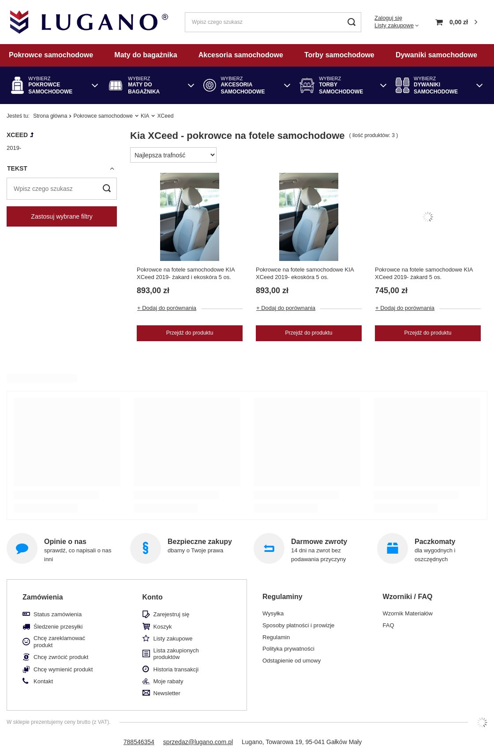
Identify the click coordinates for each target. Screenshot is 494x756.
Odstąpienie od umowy (291, 660)
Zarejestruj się (171, 614)
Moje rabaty (168, 681)
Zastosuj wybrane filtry (61, 216)
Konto (152, 597)
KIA (145, 116)
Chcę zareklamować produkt (59, 641)
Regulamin (276, 637)
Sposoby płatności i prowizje (298, 625)
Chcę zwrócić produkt (61, 657)
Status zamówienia (58, 614)
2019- (14, 148)
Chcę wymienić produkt (63, 669)
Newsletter (166, 693)
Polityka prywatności (288, 648)
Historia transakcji (176, 669)
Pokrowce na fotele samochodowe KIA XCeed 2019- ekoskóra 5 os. (305, 273)
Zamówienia (42, 597)
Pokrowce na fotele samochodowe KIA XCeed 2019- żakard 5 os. (424, 273)
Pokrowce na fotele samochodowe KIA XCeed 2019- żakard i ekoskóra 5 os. (186, 273)
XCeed (17, 134)
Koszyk (162, 626)
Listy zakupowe (394, 25)
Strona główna (50, 116)
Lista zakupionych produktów (176, 654)
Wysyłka (273, 613)
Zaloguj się (388, 18)
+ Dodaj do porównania (166, 308)
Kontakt (43, 681)
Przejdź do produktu (189, 333)
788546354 (139, 741)
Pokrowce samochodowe (102, 116)
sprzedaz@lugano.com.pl (198, 741)
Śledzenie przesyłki (58, 626)
